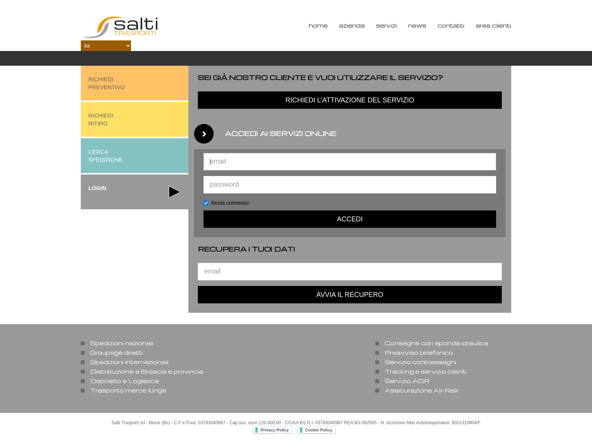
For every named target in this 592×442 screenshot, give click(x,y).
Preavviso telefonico (419, 352)
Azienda (352, 25)
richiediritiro (100, 119)
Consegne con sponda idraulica (436, 343)
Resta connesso (226, 203)
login (97, 188)
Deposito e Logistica (124, 381)
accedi (349, 219)
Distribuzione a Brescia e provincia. (147, 371)
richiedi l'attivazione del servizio (349, 100)
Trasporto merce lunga (128, 390)
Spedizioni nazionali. (122, 343)
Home (318, 25)
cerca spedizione (105, 155)
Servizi (386, 25)
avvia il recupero (349, 294)
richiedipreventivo (106, 83)
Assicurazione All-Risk (422, 390)
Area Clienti (493, 25)
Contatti (451, 25)
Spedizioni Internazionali (129, 362)
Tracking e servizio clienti (426, 371)
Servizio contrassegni (420, 362)
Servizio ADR (407, 381)
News (417, 25)
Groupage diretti (116, 352)
